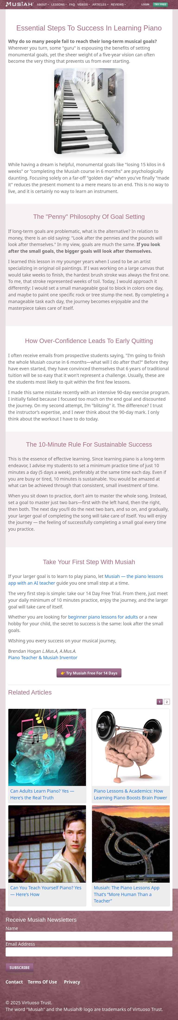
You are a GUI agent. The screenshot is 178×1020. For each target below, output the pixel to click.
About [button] (42, 4)
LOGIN (145, 4)
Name (12, 928)
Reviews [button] (117, 4)
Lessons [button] (58, 4)
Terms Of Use (42, 982)
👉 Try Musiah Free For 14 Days (88, 673)
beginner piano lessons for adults (103, 617)
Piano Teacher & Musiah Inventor (42, 657)
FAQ (72, 4)
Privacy (72, 982)
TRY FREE (160, 4)
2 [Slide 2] (167, 702)
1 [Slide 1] (160, 702)
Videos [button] (82, 4)
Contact (14, 982)
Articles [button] (99, 4)
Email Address (20, 944)
